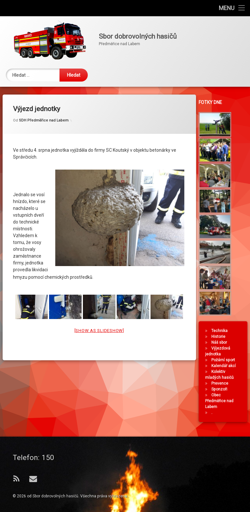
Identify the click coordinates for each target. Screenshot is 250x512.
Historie (220, 336)
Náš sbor (221, 342)
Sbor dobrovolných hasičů (55, 496)
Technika (221, 330)
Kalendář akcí (225, 366)
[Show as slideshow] (99, 319)
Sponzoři (221, 389)
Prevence (221, 383)
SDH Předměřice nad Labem (44, 110)
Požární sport (225, 360)
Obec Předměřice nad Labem (221, 401)
